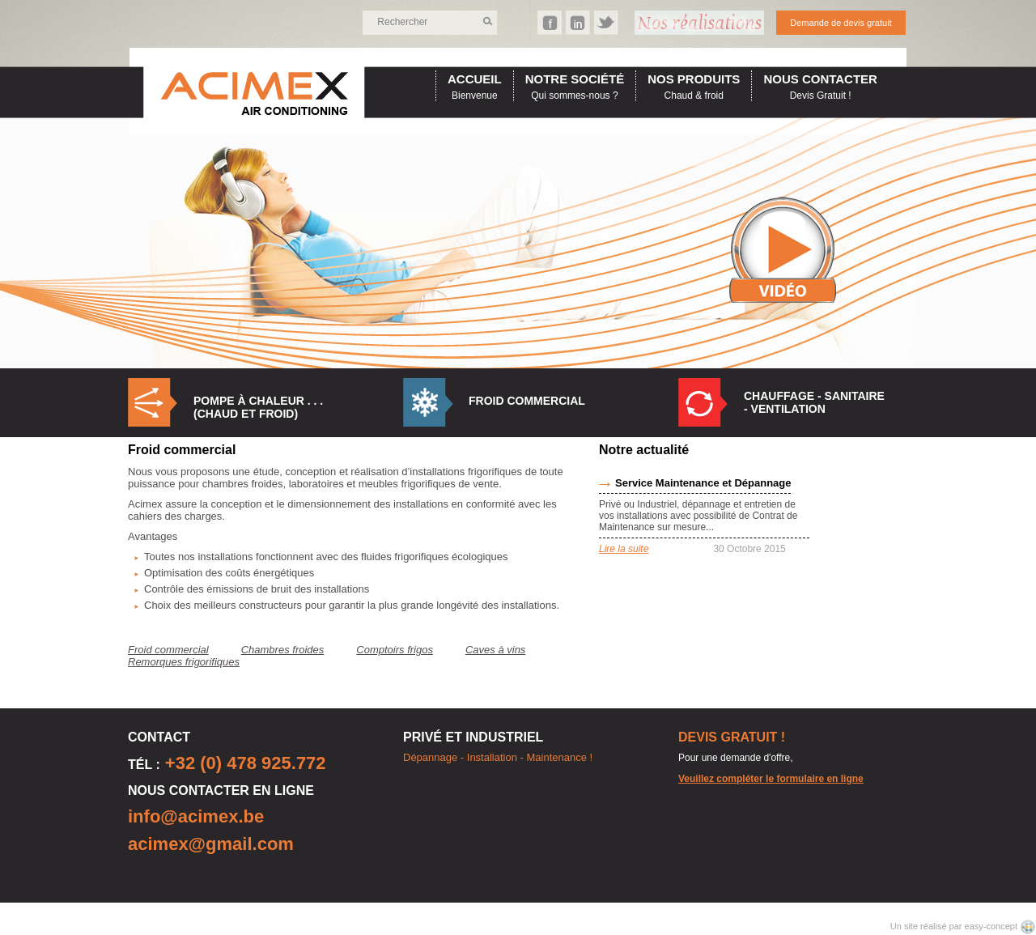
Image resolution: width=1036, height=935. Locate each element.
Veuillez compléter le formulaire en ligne (771, 778)
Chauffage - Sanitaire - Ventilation (814, 402)
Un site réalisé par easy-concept (955, 926)
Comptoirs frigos (394, 650)
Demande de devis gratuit (840, 23)
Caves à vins (495, 650)
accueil (475, 79)
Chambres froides (283, 650)
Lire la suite (623, 549)
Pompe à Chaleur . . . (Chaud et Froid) (258, 407)
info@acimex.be (196, 816)
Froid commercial (527, 400)
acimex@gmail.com (211, 844)
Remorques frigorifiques (184, 662)
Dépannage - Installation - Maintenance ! (497, 757)
